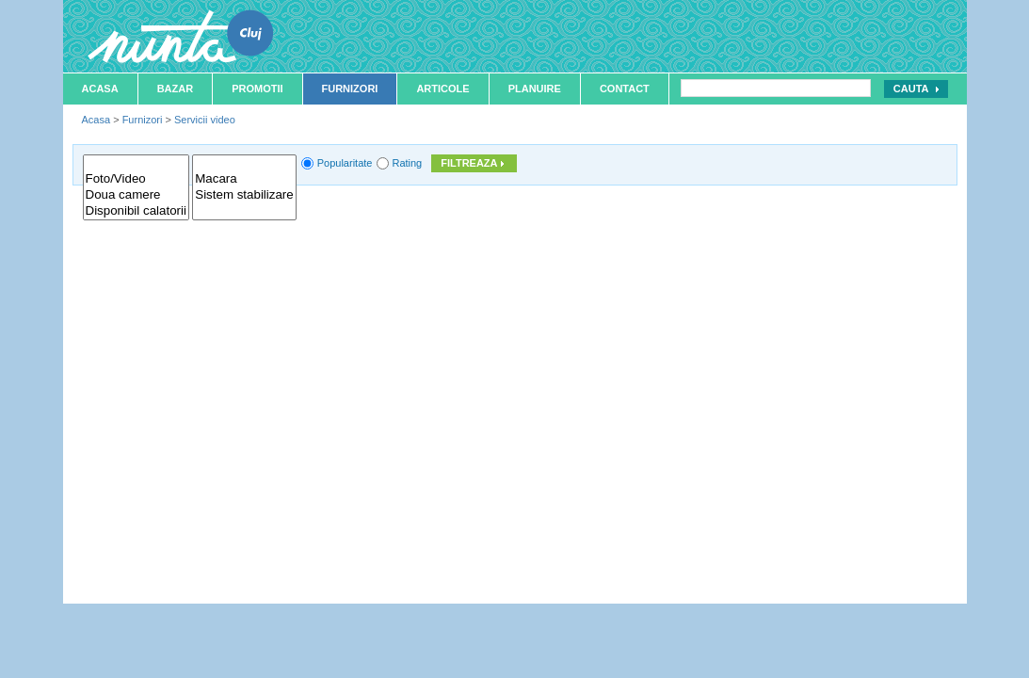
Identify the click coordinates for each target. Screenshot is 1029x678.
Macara (244, 179)
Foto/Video (136, 179)
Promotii (257, 88)
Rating (407, 163)
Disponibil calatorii (136, 211)
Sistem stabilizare (244, 195)
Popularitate (345, 163)
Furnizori (350, 88)
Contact (625, 88)
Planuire (534, 88)
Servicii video (204, 119)
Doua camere (136, 195)
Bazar (175, 88)
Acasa (100, 88)
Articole (442, 88)
